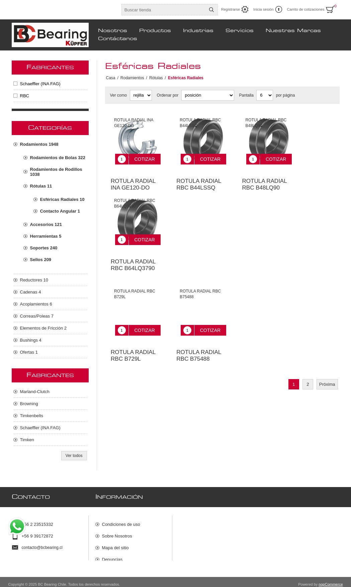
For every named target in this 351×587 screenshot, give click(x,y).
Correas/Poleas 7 (37, 316)
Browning (29, 403)
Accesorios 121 (46, 224)
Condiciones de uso (121, 521)
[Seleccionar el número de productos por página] (264, 95)
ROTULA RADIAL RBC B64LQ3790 (133, 254)
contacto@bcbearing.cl (42, 544)
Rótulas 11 (41, 186)
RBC (24, 95)
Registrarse (230, 9)
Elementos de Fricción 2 (43, 328)
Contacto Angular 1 (60, 211)
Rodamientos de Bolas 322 (57, 157)
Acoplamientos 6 (36, 304)
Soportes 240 (44, 247)
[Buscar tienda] (163, 9)
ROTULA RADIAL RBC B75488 (198, 340)
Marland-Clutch (35, 391)
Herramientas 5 (46, 236)
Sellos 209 (41, 259)
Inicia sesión (263, 9)
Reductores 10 (34, 279)
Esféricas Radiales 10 (62, 199)
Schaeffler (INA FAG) (40, 83)
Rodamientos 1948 (39, 144)
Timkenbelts (31, 415)
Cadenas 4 (30, 292)
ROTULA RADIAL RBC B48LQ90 (264, 179)
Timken (27, 439)
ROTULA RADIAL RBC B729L (133, 340)
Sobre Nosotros (117, 533)
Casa (110, 78)
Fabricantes (50, 68)
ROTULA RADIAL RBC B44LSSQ (198, 179)
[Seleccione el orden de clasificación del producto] (207, 95)
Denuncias (112, 556)
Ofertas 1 (29, 352)
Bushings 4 (30, 340)
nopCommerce (331, 580)
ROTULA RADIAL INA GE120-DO (133, 179)
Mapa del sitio (115, 544)
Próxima (327, 369)
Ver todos (74, 455)
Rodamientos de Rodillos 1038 (56, 172)
